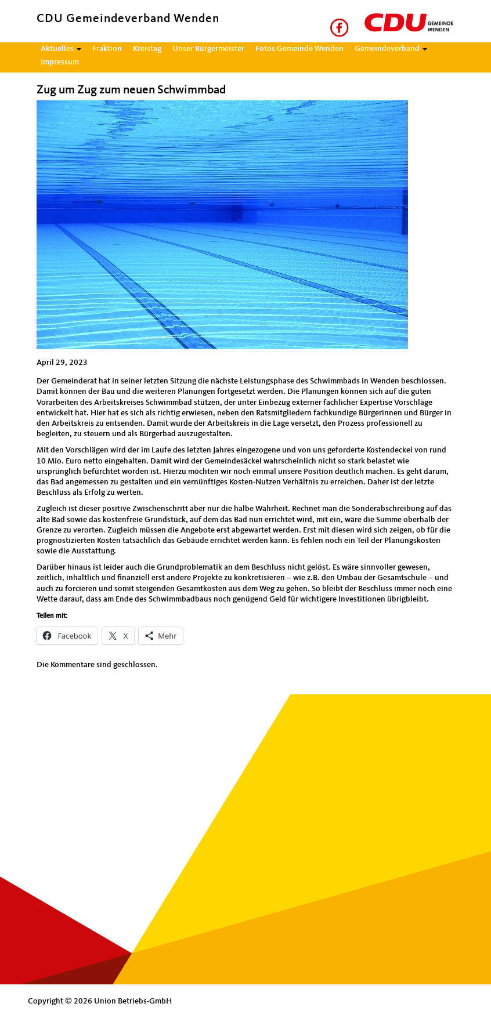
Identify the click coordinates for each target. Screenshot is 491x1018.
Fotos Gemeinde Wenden (299, 49)
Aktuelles (61, 49)
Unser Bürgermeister (208, 49)
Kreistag (147, 49)
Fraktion (107, 49)
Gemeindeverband (391, 49)
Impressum (60, 62)
